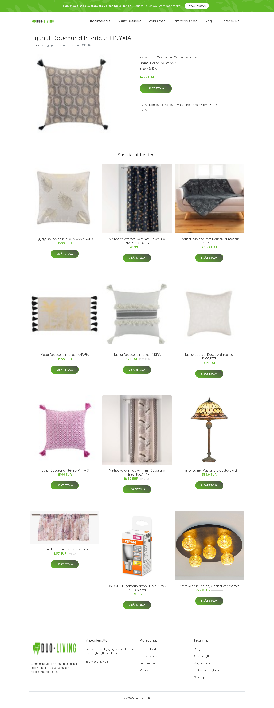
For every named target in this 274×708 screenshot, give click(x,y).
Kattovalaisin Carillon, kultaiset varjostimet (209, 589)
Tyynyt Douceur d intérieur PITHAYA (64, 474)
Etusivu (36, 48)
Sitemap (199, 680)
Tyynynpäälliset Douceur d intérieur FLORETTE (209, 360)
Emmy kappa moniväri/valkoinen (65, 552)
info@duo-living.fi (97, 665)
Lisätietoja (156, 92)
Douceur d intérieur (187, 60)
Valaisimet (157, 23)
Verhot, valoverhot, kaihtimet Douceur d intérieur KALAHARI (137, 476)
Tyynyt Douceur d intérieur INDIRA (137, 358)
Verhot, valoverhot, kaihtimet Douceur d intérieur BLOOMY (137, 244)
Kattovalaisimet (184, 23)
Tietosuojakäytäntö (207, 673)
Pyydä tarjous (197, 5)
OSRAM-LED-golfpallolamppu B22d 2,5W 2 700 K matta (137, 591)
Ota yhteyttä (202, 659)
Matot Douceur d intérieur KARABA (65, 358)
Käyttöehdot (202, 666)
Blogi (208, 23)
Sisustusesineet (129, 23)
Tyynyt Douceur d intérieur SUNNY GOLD (65, 242)
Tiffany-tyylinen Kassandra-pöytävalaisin (209, 474)
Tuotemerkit (229, 23)
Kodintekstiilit (100, 23)
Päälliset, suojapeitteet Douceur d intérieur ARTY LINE (209, 244)
